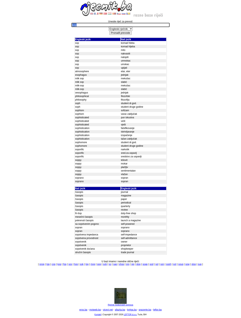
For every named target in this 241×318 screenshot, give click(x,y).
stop (193, 264)
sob (105, 264)
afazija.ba (120, 309)
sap (115, 264)
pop (99, 264)
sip (132, 264)
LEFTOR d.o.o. (130, 314)
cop (53, 264)
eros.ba (83, 309)
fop (65, 264)
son (162, 264)
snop (41, 264)
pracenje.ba (145, 309)
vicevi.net (108, 309)
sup (200, 264)
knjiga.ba (132, 309)
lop (87, 264)
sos (70, 264)
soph (168, 264)
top (48, 264)
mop (93, 264)
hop (76, 264)
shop (121, 264)
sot (174, 264)
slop (138, 264)
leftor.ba (157, 309)
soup (180, 264)
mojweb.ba (95, 309)
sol (156, 264)
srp (127, 264)
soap (145, 264)
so (110, 264)
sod (151, 264)
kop (59, 264)
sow (187, 264)
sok (82, 264)
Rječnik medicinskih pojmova (120, 304)
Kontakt (98, 314)
